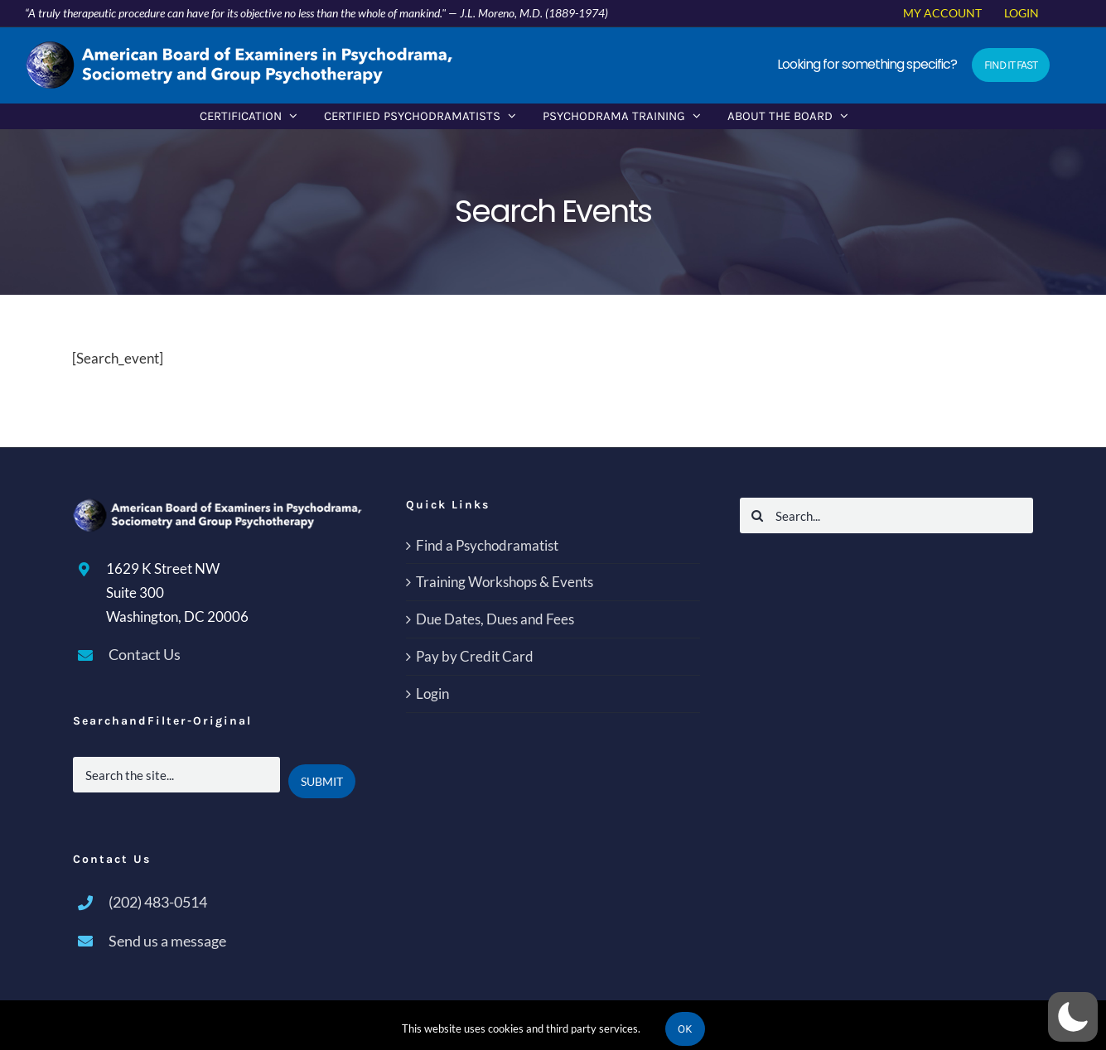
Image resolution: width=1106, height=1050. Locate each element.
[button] (1073, 1017)
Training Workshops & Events (504, 581)
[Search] (757, 515)
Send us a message (167, 941)
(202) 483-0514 (158, 902)
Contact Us (145, 654)
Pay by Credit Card (475, 656)
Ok (685, 1029)
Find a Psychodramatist (487, 545)
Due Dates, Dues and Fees (495, 619)
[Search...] (887, 515)
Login (432, 693)
